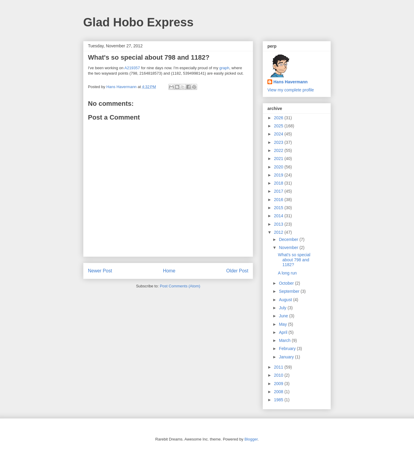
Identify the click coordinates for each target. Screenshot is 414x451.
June (284, 315)
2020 (279, 167)
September (289, 291)
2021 (279, 158)
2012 (279, 232)
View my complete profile (290, 90)
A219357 (132, 68)
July (283, 307)
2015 (279, 207)
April (283, 332)
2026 (279, 117)
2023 (279, 142)
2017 (279, 191)
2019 (279, 175)
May (283, 324)
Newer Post (100, 270)
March (285, 340)
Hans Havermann (290, 81)
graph (224, 68)
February (288, 348)
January (287, 357)
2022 (279, 150)
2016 (279, 199)
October (287, 283)
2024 (279, 134)
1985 (279, 399)
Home (169, 270)
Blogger (251, 439)
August (286, 299)
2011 (279, 367)
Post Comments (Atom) (180, 286)
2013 (279, 224)
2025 (279, 125)
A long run (287, 273)
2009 (279, 383)
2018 (279, 183)
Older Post (237, 270)
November (289, 247)
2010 (279, 375)
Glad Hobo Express (138, 22)
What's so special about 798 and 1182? (294, 259)
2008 (279, 391)
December (289, 239)
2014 (279, 215)
